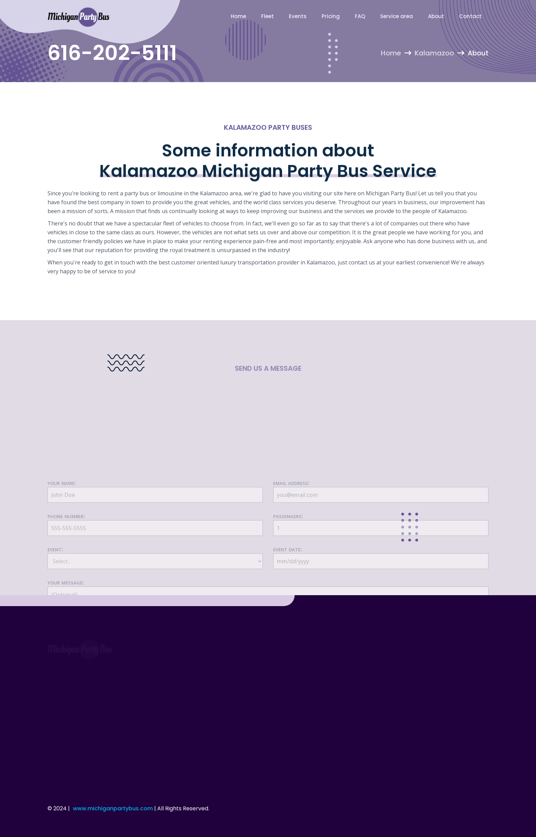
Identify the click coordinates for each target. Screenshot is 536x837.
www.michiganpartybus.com (113, 808)
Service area (396, 16)
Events (298, 16)
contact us (362, 262)
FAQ (360, 16)
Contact (470, 16)
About (436, 16)
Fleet (267, 16)
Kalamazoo (434, 53)
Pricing (331, 16)
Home (238, 16)
